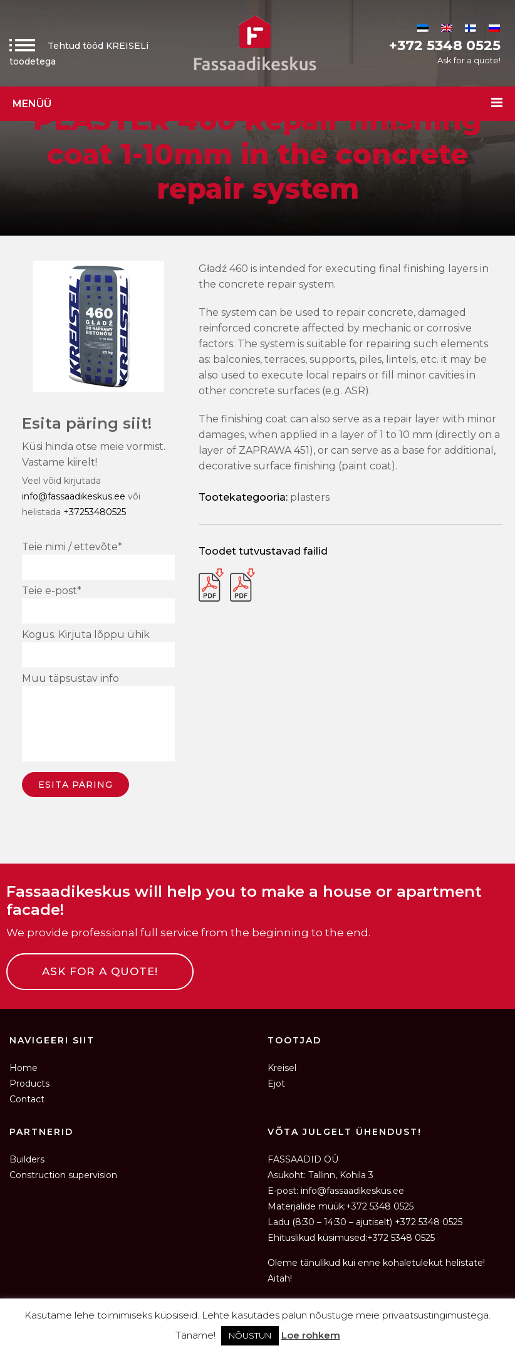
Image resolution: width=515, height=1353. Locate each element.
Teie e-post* (98, 604)
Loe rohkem (310, 1335)
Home (23, 1068)
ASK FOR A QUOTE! (100, 971)
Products (29, 1083)
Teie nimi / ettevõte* (98, 560)
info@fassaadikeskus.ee (73, 496)
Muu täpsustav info (98, 719)
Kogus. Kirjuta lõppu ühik (98, 648)
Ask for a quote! (469, 60)
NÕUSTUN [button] (250, 1335)
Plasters (310, 497)
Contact (26, 1099)
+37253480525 (94, 512)
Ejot (276, 1083)
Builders (26, 1159)
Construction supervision (63, 1175)
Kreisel (282, 1068)
